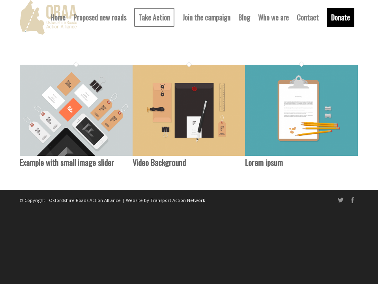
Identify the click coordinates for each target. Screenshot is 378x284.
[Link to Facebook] (352, 200)
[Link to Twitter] (340, 200)
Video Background (159, 162)
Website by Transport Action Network (165, 200)
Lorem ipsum (264, 162)
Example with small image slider (67, 162)
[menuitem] (58, 17)
